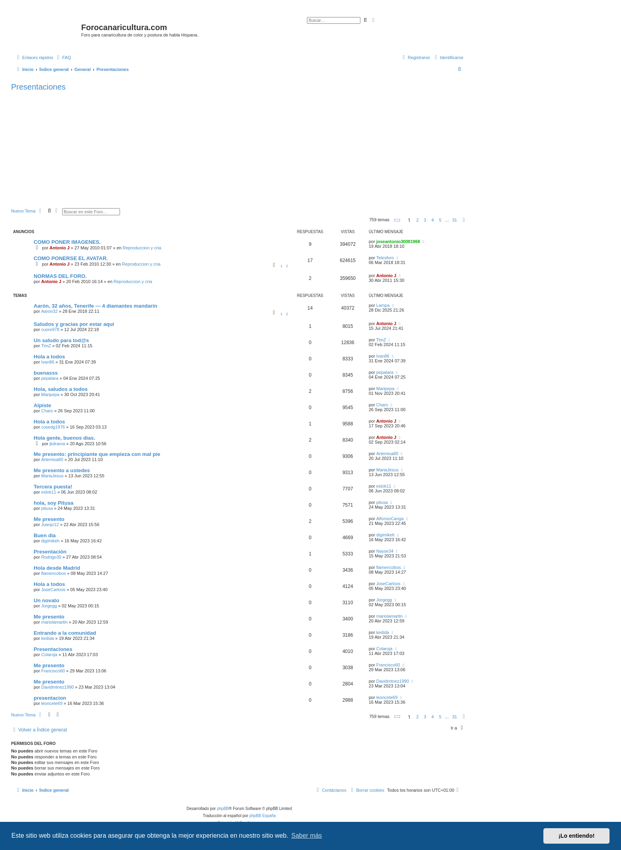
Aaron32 (49, 311)
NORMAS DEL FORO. (60, 276)
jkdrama (57, 443)
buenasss (46, 373)
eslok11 (48, 492)
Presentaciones (38, 86)
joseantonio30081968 (398, 241)
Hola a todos (49, 357)
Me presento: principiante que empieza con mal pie (97, 454)
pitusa (47, 508)
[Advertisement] (248, 148)
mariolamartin (54, 622)
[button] (397, 220)
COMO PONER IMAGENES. (67, 242)
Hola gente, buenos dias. (64, 438)
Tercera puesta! (53, 487)
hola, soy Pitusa (53, 503)
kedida (47, 638)
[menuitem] (63, 57)
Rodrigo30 (51, 557)
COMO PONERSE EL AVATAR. (71, 258)
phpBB (223, 808)
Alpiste (42, 405)
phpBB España (262, 816)
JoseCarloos (53, 589)
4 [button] (432, 220)
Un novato (46, 600)
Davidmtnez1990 (57, 687)
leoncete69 (52, 703)
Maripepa (50, 394)
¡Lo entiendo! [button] (576, 836)
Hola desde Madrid (57, 568)
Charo (47, 410)
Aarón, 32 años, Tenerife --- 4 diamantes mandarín (95, 306)
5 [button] (440, 220)
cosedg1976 (53, 427)
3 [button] (425, 220)
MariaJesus (52, 475)
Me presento (49, 519)
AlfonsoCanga (390, 518)
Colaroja (49, 654)
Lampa (383, 305)
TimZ (46, 345)
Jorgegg (49, 605)
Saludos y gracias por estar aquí (74, 324)
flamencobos (53, 573)
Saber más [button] (306, 835)
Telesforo (385, 257)
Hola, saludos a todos (61, 389)
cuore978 (50, 329)
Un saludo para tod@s (61, 340)
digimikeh (50, 540)
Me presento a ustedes (62, 470)
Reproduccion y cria (142, 247)
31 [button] (454, 220)
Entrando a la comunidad (65, 633)
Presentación (50, 552)
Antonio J (60, 247)
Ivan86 (47, 362)
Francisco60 (53, 670)
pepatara (49, 378)
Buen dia (45, 535)
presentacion (50, 698)
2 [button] (417, 220)
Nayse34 (384, 551)
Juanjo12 (50, 524)
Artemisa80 (52, 459)
